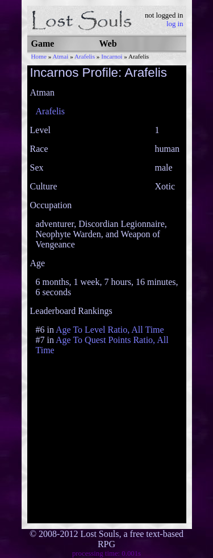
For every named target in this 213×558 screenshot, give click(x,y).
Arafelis (84, 56)
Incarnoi (111, 56)
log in (174, 24)
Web (108, 43)
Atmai (60, 56)
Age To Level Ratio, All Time (110, 329)
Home (39, 56)
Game (43, 43)
